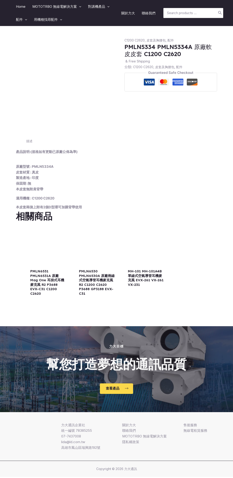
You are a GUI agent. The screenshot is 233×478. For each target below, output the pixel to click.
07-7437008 (71, 437)
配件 (172, 40)
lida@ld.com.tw (73, 443)
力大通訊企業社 (73, 426)
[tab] (29, 141)
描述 (29, 141)
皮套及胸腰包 (157, 40)
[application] (79, 6)
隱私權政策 (130, 443)
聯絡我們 (129, 431)
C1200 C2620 (134, 40)
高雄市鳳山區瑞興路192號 (80, 449)
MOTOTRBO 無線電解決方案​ (144, 437)
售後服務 (190, 426)
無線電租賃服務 (195, 431)
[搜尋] (220, 13)
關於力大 (129, 426)
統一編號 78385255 (76, 431)
